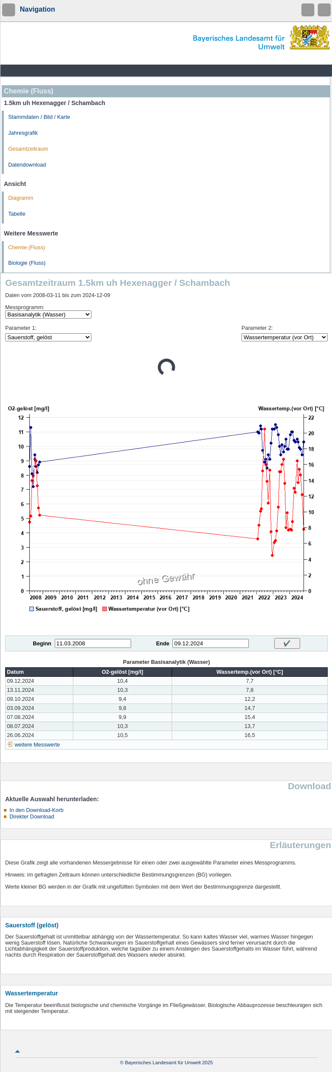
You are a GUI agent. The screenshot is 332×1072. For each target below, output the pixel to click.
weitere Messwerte (37, 745)
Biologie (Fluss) (27, 263)
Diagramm (20, 198)
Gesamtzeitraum (28, 149)
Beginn (42, 644)
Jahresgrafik (23, 133)
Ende (162, 644)
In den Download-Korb (36, 810)
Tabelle (16, 214)
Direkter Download (31, 817)
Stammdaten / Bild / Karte (39, 117)
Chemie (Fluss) (26, 248)
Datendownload (27, 165)
